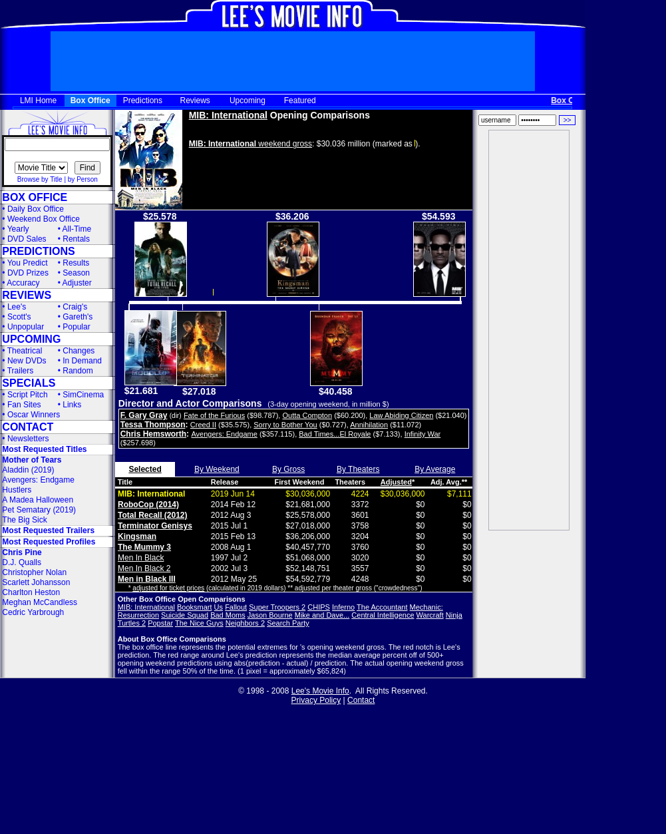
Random (77, 370)
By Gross (288, 469)
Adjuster (77, 283)
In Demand (82, 360)
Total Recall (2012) (152, 515)
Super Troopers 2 (277, 607)
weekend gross (250, 143)
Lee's (16, 307)
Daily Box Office (35, 209)
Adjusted (396, 482)
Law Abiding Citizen (401, 415)
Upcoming (247, 100)
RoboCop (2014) (148, 504)
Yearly (18, 229)
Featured (300, 100)
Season (76, 273)
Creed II (203, 425)
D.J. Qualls (21, 562)
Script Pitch (27, 394)
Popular (76, 326)
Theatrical (25, 350)
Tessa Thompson (153, 424)
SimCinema (83, 394)
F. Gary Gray (144, 415)
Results (76, 263)
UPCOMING (31, 339)
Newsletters (28, 438)
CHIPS (318, 607)
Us (218, 607)
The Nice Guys (199, 623)
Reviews (195, 100)
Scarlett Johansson (36, 582)
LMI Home (38, 100)
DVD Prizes (28, 273)
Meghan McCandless (39, 602)
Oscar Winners (33, 414)
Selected (144, 469)
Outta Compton (307, 415)
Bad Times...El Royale (335, 434)
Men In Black (141, 557)
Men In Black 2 (144, 568)
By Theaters (358, 469)
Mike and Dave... (322, 615)
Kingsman (137, 536)
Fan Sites (24, 404)
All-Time (77, 229)
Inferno (343, 607)
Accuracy (23, 283)
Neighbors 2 (245, 623)
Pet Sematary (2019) (39, 510)
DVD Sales (27, 239)
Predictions (142, 100)
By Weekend (217, 469)
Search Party (288, 623)
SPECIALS (28, 383)
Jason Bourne (270, 615)
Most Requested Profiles (48, 541)
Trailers (20, 370)
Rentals (76, 239)
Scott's (19, 316)
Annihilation (369, 425)
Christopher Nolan (34, 572)
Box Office (90, 100)
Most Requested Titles (44, 449)
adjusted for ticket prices (168, 588)
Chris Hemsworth (153, 434)
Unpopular (25, 326)
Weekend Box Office (43, 219)
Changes (78, 350)
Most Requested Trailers (48, 530)
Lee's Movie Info (320, 691)
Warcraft (430, 615)
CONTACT (27, 427)
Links (72, 404)
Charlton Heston (31, 592)
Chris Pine (21, 552)
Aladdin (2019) (28, 470)
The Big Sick (24, 519)
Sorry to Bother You (285, 425)
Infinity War (423, 434)
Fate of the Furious (214, 415)
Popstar (160, 623)
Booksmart (194, 607)
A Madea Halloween (37, 500)
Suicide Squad (184, 615)
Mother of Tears (31, 460)
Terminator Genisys (155, 525)
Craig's (75, 307)
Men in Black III (147, 579)
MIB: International (228, 115)
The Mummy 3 (144, 547)
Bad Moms (228, 615)
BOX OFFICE (34, 197)
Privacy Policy (316, 700)
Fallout (236, 607)
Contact (361, 700)
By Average (435, 469)
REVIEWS (26, 295)
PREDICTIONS (38, 251)
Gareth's (77, 316)
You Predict (27, 263)
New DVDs (27, 360)
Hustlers (16, 490)
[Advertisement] (529, 330)
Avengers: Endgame (38, 480)
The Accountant (382, 607)
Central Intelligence (382, 615)
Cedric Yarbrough (33, 612)
